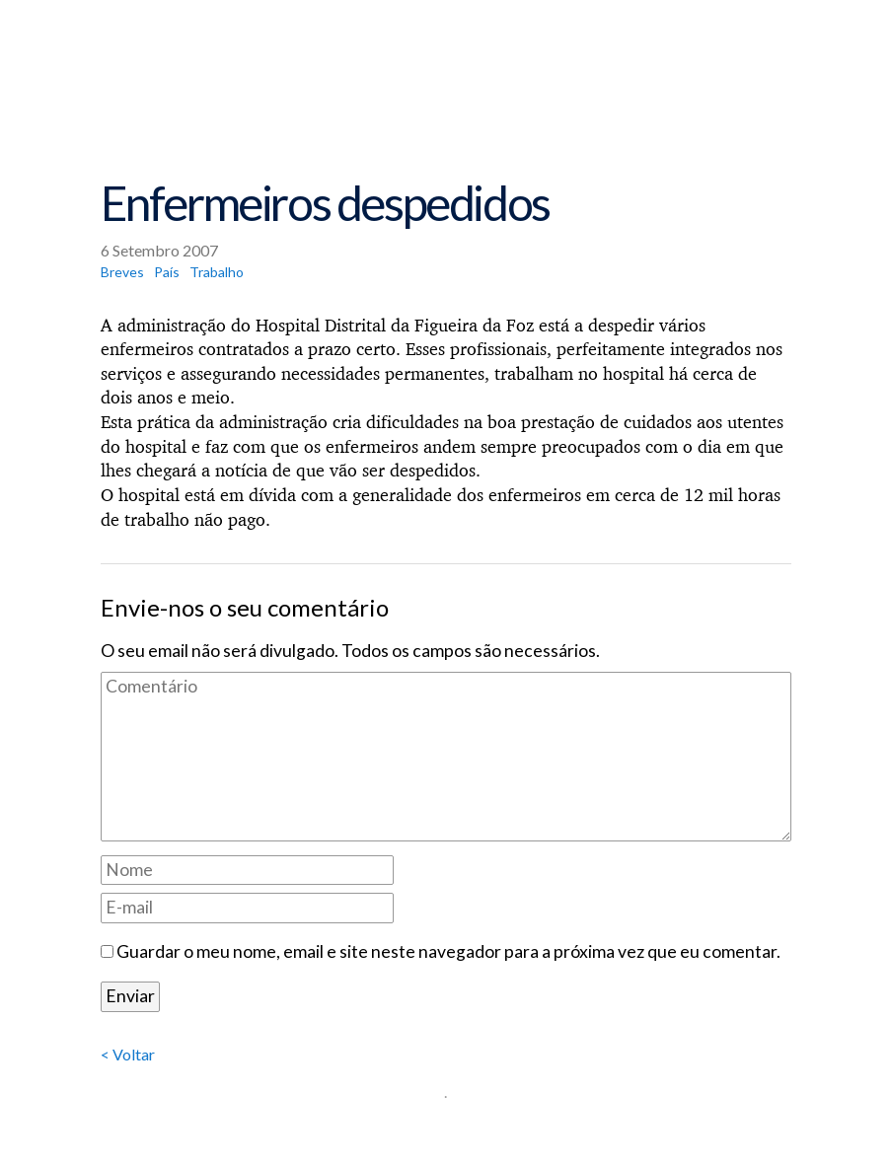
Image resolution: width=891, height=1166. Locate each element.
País (167, 271)
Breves (122, 271)
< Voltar (128, 1054)
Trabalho (216, 271)
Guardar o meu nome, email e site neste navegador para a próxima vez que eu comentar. (448, 951)
